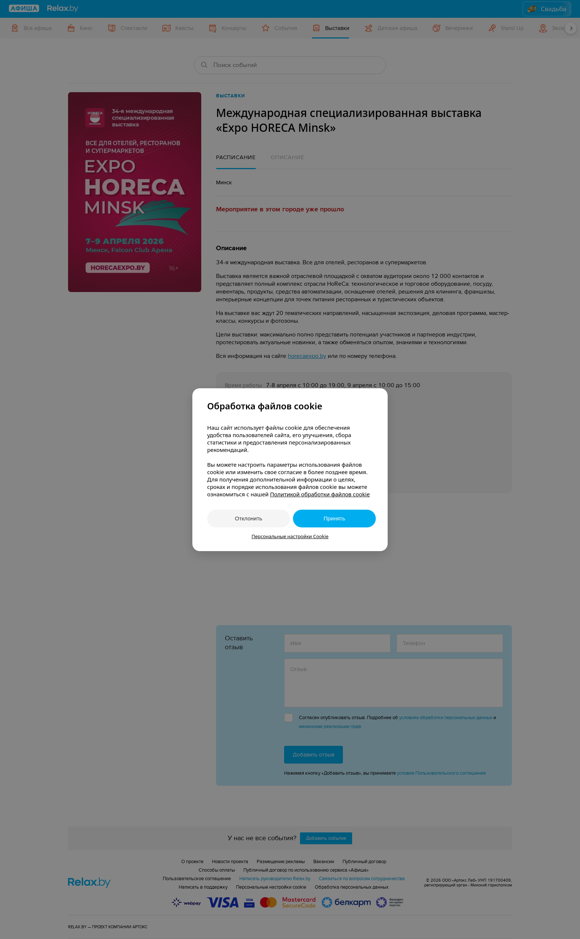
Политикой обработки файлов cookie (320, 494)
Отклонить (248, 518)
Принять (334, 518)
